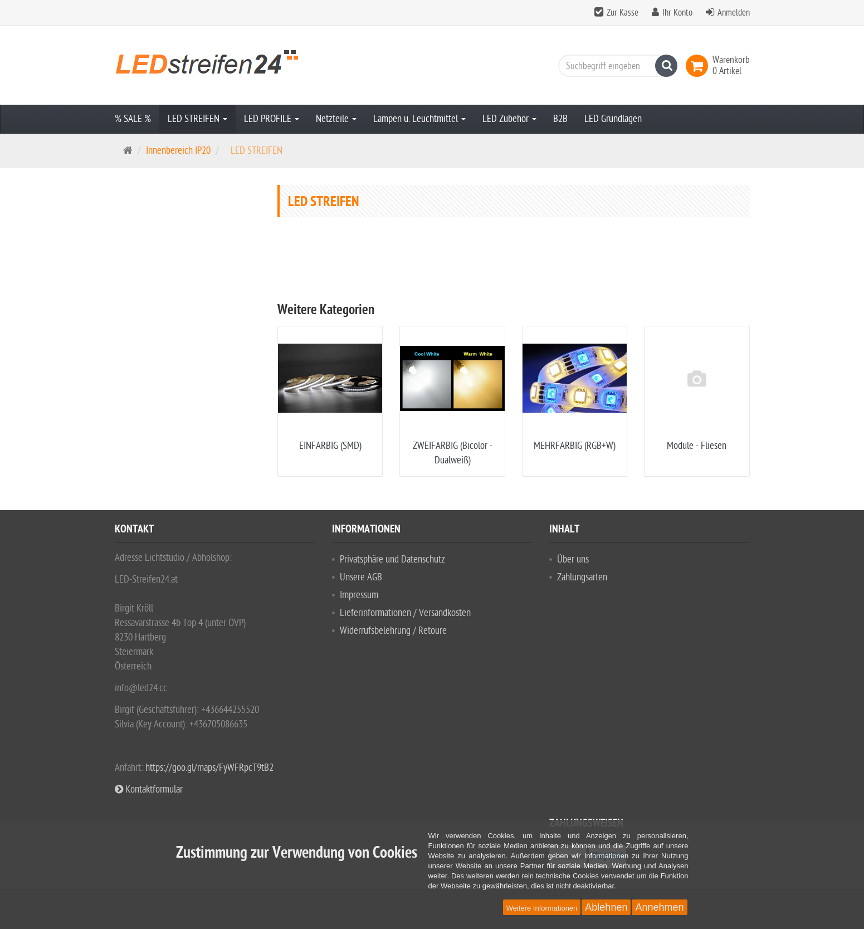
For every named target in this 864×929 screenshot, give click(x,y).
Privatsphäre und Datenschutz (392, 559)
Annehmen (659, 907)
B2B (560, 119)
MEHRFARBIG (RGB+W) (575, 446)
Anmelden (733, 13)
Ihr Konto (677, 13)
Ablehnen (606, 907)
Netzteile (336, 119)
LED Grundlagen (613, 119)
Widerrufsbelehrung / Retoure (393, 631)
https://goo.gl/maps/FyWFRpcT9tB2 (209, 768)
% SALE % (133, 119)
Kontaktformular (149, 789)
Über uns (573, 559)
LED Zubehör (509, 119)
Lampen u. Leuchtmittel (419, 119)
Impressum (359, 595)
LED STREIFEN (197, 119)
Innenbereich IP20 (178, 151)
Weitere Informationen (542, 908)
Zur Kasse (622, 13)
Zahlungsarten (582, 577)
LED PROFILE (271, 119)
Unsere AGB (361, 577)
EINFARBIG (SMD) (330, 446)
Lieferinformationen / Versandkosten (405, 613)
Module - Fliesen (696, 446)
